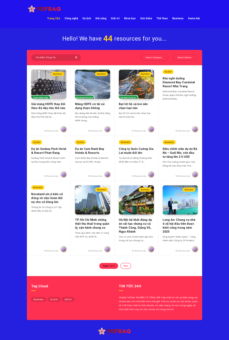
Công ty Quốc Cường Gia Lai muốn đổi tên (136, 151)
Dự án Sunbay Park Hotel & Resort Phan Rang (48, 151)
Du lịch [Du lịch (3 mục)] (54, 299)
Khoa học (130, 18)
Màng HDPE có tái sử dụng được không (90, 106)
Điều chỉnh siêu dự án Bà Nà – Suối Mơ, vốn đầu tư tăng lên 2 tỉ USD (180, 152)
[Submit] (76, 57)
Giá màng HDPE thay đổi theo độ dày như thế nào (48, 106)
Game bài (194, 18)
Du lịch (87, 18)
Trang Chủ (53, 18)
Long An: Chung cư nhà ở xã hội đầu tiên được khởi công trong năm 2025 (179, 225)
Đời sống (101, 18)
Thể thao (162, 18)
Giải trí (115, 18)
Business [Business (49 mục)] (38, 299)
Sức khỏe (146, 18)
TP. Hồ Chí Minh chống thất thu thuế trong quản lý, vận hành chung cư (92, 223)
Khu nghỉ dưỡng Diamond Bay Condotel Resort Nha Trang (179, 82)
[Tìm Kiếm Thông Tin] (56, 57)
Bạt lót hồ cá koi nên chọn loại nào (133, 106)
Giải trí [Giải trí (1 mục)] (68, 299)
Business (178, 18)
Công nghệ (71, 18)
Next (126, 266)
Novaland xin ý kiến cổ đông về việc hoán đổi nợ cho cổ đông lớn (47, 198)
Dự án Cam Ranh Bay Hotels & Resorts (89, 151)
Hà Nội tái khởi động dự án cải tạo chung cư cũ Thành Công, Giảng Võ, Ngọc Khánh (135, 225)
